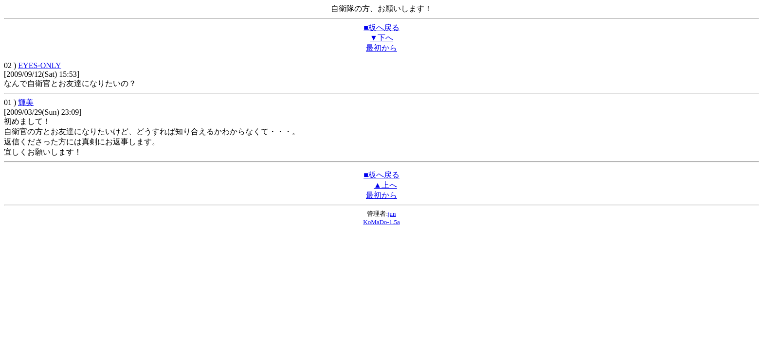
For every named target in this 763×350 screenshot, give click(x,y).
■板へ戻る (381, 27)
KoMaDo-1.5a (381, 222)
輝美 (26, 102)
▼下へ (381, 38)
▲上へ (385, 185)
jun (392, 213)
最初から (381, 48)
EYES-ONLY (39, 65)
